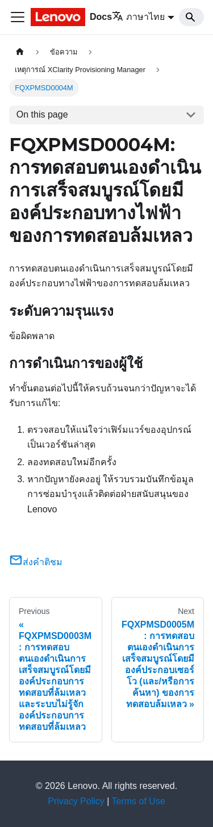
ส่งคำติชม (35, 562)
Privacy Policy (76, 801)
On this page (42, 114)
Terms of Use (138, 801)
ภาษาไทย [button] (138, 17)
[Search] (191, 17)
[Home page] (20, 52)
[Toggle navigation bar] (17, 17)
